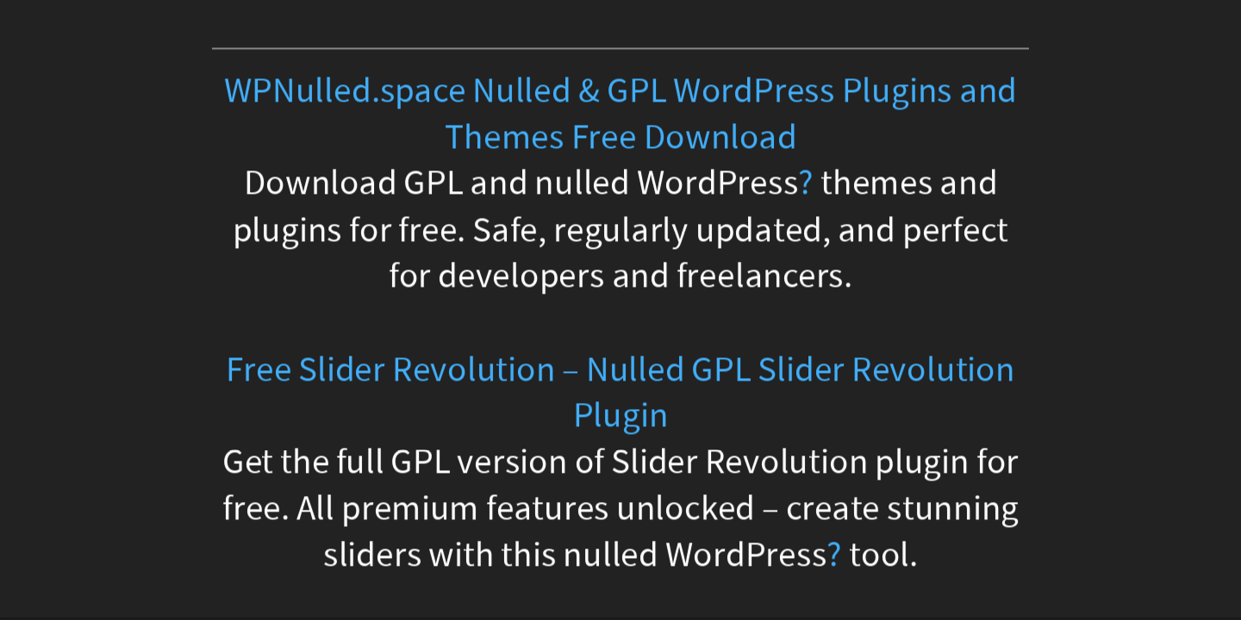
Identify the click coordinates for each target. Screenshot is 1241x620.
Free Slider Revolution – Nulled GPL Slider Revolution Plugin (620, 392)
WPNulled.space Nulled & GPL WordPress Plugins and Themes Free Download (620, 114)
